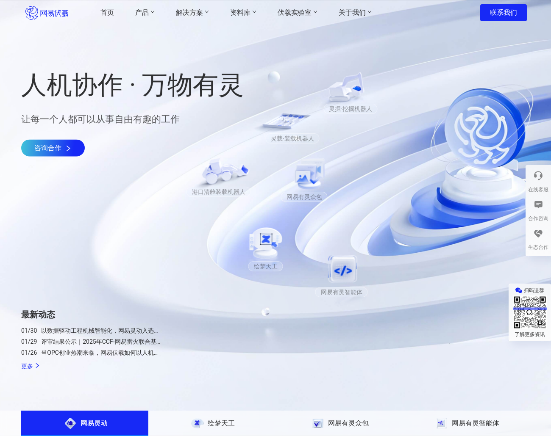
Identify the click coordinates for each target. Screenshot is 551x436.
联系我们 (503, 12)
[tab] (84, 423)
